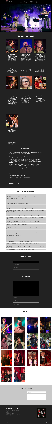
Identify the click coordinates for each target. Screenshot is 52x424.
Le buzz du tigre (16, 264)
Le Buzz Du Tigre (16, 301)
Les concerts (25, 2)
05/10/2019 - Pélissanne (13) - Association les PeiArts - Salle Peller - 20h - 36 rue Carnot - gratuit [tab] (22, 232)
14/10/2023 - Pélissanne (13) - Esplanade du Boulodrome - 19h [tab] (16, 224)
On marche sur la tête (17, 298)
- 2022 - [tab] (8, 226)
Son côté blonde (16, 304)
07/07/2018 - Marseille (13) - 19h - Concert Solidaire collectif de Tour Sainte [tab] (19, 241)
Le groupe (21, 2)
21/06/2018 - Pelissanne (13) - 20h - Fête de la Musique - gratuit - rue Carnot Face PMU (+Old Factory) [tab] (23, 243)
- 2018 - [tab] (8, 237)
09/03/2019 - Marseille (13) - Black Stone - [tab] (13, 235)
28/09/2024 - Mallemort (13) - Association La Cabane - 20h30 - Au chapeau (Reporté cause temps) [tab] (23, 208)
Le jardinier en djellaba (17, 306)
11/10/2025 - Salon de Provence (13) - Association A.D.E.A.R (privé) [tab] (17, 203)
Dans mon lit (16, 267)
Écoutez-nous (31, 2)
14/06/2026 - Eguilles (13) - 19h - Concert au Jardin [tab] (15, 198)
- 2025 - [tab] (8, 201)
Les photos (37, 2)
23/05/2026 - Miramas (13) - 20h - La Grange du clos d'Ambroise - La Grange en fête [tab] (20, 196)
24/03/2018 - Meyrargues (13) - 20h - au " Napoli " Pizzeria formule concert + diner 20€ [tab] (20, 249)
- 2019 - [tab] (8, 230)
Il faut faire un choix (17, 265)
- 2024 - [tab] (8, 205)
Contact (42, 1)
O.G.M (15, 268)
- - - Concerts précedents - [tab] (11, 200)
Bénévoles (15, 297)
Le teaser (15, 300)
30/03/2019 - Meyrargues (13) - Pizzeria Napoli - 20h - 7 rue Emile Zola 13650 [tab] (19, 233)
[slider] (37, 262)
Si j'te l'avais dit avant (17, 303)
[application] (26, 262)
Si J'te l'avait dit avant (17, 270)
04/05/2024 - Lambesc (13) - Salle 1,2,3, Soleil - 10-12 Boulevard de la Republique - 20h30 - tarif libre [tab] (23, 215)
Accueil (17, 1)
